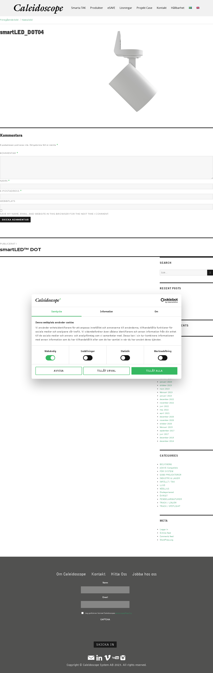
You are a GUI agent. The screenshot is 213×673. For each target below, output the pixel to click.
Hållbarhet (177, 8)
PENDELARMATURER (171, 499)
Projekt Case (144, 8)
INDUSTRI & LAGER (170, 478)
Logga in (164, 529)
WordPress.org (166, 540)
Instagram (122, 657)
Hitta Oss (119, 573)
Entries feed (165, 533)
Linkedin (99, 657)
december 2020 (167, 416)
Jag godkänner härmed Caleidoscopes (108, 613)
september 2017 (167, 430)
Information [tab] (106, 311)
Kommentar (9, 153)
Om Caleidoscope (71, 573)
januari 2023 (166, 396)
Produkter (96, 8)
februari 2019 (166, 427)
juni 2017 (164, 434)
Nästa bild (27, 19)
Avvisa (59, 370)
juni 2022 (164, 406)
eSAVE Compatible (169, 468)
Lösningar (126, 8)
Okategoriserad (167, 492)
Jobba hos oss (144, 573)
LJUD (162, 485)
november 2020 (167, 420)
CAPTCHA (105, 619)
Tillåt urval (106, 370)
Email (105, 597)
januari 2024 (166, 382)
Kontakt (162, 8)
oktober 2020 (166, 423)
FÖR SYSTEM (166, 471)
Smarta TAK (78, 8)
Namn (5, 180)
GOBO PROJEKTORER (170, 475)
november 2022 (167, 402)
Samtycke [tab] (56, 311)
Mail (91, 657)
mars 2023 (165, 389)
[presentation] (105, 629)
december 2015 (167, 437)
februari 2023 (166, 392)
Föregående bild (9, 19)
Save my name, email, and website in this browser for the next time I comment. (54, 213)
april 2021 (165, 413)
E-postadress (11, 191)
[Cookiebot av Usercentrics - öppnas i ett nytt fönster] (163, 300)
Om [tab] (156, 311)
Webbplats (7, 201)
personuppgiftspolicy (123, 613)
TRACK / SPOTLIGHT (170, 506)
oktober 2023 (166, 385)
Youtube (115, 657)
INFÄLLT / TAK (167, 481)
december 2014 (167, 441)
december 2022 (167, 399)
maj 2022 (164, 409)
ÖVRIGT (164, 495)
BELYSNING (166, 464)
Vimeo (107, 657)
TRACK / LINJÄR (168, 502)
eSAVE (111, 8)
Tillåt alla (154, 370)
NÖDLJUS (164, 488)
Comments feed (167, 536)
